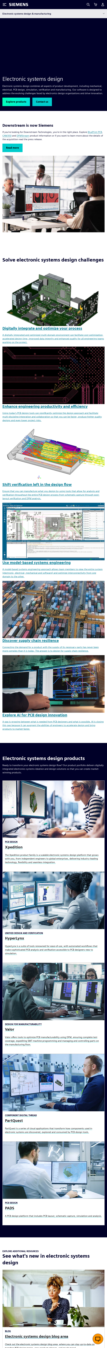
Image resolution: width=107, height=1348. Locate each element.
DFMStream (23, 135)
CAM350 (7, 135)
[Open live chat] (98, 1339)
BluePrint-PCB (95, 132)
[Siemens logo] (18, 4)
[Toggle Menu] (4, 4)
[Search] (88, 5)
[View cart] (95, 5)
